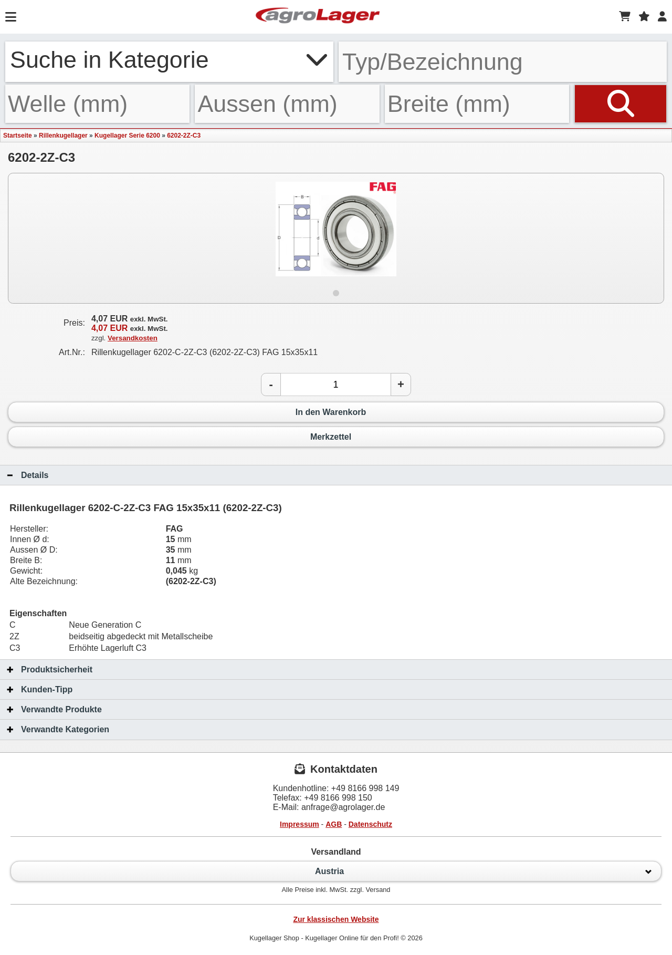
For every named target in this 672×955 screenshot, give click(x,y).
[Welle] (97, 104)
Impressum (299, 824)
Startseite (17, 135)
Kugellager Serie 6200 (127, 135)
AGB (334, 824)
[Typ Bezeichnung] (503, 61)
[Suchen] (620, 103)
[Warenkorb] (625, 17)
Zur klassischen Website (336, 919)
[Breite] (477, 104)
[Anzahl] (336, 384)
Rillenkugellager (63, 135)
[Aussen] (287, 104)
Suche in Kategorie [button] (169, 59)
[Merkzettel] (644, 17)
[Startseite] (318, 16)
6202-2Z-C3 (184, 135)
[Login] (662, 17)
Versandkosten (133, 338)
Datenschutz (370, 824)
